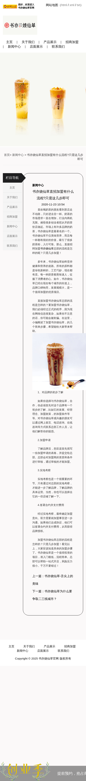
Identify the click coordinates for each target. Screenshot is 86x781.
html (64, 5)
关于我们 (28, 42)
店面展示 (36, 46)
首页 (7, 154)
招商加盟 (72, 42)
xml (72, 5)
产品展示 (50, 42)
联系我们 (58, 46)
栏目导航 (12, 178)
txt (78, 5)
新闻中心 (14, 46)
